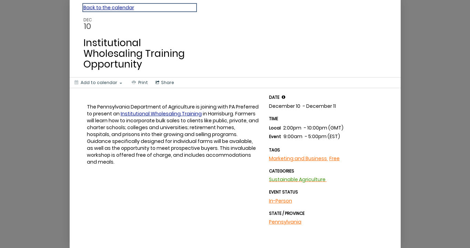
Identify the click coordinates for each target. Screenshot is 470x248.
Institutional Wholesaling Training (161, 113)
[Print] (139, 83)
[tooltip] (283, 97)
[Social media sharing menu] (164, 83)
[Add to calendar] (98, 83)
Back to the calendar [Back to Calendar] (108, 7)
